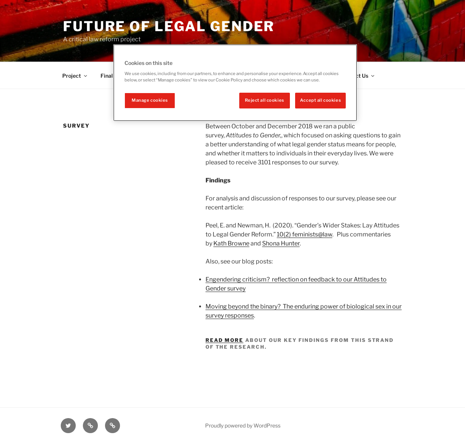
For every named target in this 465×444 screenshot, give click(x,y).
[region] (235, 82)
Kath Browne (231, 243)
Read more (225, 340)
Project (75, 75)
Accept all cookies (320, 100)
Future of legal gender (168, 26)
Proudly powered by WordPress (242, 425)
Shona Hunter (281, 243)
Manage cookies (150, 100)
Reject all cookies (264, 100)
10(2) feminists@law (304, 234)
